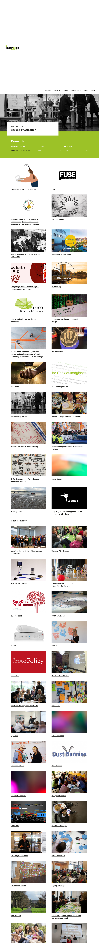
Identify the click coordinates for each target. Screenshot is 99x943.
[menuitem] (47, 90)
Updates (48, 90)
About (86, 90)
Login (93, 90)
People (65, 90)
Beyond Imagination (25, 130)
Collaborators (76, 90)
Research (56, 90)
